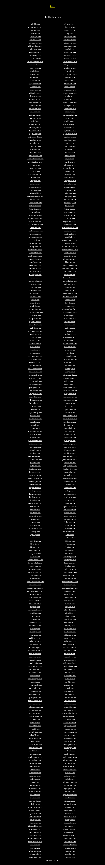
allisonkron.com (35, 93)
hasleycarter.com (70, 394)
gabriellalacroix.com (69, 375)
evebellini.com (70, 365)
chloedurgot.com (35, 262)
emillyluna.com (35, 328)
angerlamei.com (70, 140)
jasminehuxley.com (35, 431)
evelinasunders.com (35, 369)
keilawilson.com (35, 494)
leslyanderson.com (35, 528)
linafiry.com (69, 547)
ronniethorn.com (35, 726)
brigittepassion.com (70, 221)
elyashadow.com (35, 322)
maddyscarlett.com (35, 572)
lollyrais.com (70, 550)
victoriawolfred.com (70, 845)
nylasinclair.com (35, 688)
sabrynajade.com (35, 738)
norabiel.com (70, 682)
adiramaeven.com (35, 43)
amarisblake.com (35, 102)
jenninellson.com (70, 434)
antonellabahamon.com (35, 159)
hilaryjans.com (70, 403)
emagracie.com (69, 322)
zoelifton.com (70, 857)
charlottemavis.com (35, 256)
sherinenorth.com (35, 773)
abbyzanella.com (70, 24)
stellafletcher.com (35, 804)
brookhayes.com (70, 225)
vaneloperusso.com (35, 838)
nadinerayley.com (35, 647)
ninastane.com (35, 676)
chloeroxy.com (70, 262)
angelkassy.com (35, 140)
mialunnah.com (69, 622)
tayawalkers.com (35, 813)
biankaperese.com (35, 215)
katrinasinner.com (69, 481)
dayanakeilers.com (70, 281)
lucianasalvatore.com (35, 560)
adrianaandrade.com (35, 46)
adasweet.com (35, 33)
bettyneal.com (35, 212)
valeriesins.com (69, 832)
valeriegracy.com (35, 832)
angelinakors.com (69, 137)
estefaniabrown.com (70, 344)
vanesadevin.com (70, 838)
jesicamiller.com (70, 438)
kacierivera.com (70, 463)
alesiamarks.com (70, 55)
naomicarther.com (69, 647)
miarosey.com (35, 629)
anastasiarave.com (69, 124)
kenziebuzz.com (70, 497)
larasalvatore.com (35, 516)
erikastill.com (35, 340)
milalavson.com (70, 632)
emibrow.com (70, 325)
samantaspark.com (35, 745)
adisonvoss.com (70, 43)
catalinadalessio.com (69, 246)
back (52, 6)
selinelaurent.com (35, 766)
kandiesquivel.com (70, 469)
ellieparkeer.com (35, 319)
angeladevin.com (70, 131)
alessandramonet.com (35, 62)
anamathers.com (35, 124)
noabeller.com (70, 679)
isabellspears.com (69, 422)
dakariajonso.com (35, 275)
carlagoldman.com (35, 237)
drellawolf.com (35, 297)
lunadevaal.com (35, 566)
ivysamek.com (35, 428)
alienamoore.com (70, 77)
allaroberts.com (35, 90)
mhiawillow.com (70, 610)
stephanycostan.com (35, 807)
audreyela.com (35, 184)
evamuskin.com (35, 359)
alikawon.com (35, 80)
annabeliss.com (35, 146)
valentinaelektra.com (69, 829)
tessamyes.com (35, 820)
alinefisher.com (69, 80)
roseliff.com (35, 729)
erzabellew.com (69, 340)
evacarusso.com (70, 347)
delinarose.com (69, 284)
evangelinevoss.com (70, 359)
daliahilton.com (69, 275)
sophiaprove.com (70, 788)
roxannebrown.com (70, 732)
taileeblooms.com (35, 810)
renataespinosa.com (35, 716)
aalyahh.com (35, 24)
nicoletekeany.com (35, 666)
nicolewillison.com (70, 666)
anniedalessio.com (35, 156)
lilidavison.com (35, 541)
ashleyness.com (69, 178)
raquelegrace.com (35, 713)
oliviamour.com (70, 691)
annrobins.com (70, 156)
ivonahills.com (35, 425)
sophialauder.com (70, 785)
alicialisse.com (35, 77)
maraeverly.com (70, 585)
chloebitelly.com (70, 256)
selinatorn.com (70, 763)
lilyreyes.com (35, 547)
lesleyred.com (35, 525)
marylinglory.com (69, 597)
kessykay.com (35, 500)
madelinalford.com (70, 572)
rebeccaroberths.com (69, 713)
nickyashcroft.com (70, 663)
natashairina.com (35, 660)
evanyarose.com (35, 362)
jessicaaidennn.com (35, 441)
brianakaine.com (35, 221)
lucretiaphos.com (70, 560)
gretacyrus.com (69, 384)
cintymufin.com (35, 265)
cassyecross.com (35, 243)
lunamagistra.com (35, 569)
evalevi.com (69, 353)
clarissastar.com (35, 268)
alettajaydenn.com (69, 65)
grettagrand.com (35, 387)
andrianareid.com (35, 131)
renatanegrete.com (69, 716)
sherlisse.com (70, 773)
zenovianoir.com (35, 857)
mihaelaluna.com (70, 629)
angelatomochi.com (35, 137)
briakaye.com (70, 218)
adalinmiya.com (70, 27)
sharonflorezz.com (70, 770)
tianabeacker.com (70, 823)
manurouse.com (35, 585)
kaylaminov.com (35, 488)
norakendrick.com (35, 685)
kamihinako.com (35, 469)
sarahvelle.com (69, 751)
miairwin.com (35, 619)
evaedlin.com (35, 350)
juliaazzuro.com (70, 450)
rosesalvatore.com (35, 732)
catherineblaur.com (35, 250)
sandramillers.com (35, 748)
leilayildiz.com (69, 522)
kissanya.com (35, 506)
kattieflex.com (70, 485)
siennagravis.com (35, 776)
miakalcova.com (70, 619)
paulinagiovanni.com (35, 707)
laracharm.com (35, 513)
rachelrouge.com (70, 710)
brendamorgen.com (35, 218)
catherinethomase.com (70, 250)
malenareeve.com (70, 579)
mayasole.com (70, 607)
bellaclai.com (35, 199)
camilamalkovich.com (70, 228)
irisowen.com (35, 416)
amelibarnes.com (70, 109)
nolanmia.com (35, 682)
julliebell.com (35, 463)
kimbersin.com (69, 503)
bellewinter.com (35, 209)
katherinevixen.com (35, 478)
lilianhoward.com (70, 538)
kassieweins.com (35, 475)
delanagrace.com (35, 284)
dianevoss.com (35, 293)
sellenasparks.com (69, 766)
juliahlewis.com (70, 453)
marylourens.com (35, 600)
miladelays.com (35, 632)
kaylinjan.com (70, 491)
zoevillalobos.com (52, 860)
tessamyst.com (70, 820)
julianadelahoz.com (70, 456)
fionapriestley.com (35, 375)
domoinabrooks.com (69, 293)
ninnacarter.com (70, 676)
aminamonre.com (35, 115)
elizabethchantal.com (69, 309)
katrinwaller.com (35, 485)
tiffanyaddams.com (35, 826)
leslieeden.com (69, 525)
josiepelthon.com (35, 450)
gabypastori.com (35, 378)
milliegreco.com (35, 638)
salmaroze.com (35, 741)
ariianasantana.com (35, 174)
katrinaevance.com (70, 478)
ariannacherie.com (69, 168)
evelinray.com (70, 369)
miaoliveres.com (35, 625)
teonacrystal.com (35, 817)
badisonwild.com (35, 193)
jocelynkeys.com (70, 447)
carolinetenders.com (35, 240)
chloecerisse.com (35, 259)
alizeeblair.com (69, 87)
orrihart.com (69, 694)
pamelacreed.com (70, 698)
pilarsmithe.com (70, 707)
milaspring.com (35, 635)
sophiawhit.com (70, 792)
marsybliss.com (69, 594)
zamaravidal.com (35, 854)
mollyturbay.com (35, 644)
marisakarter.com (35, 594)
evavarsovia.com (70, 362)
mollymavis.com (70, 641)
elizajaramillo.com (70, 312)
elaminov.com (70, 300)
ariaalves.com (35, 165)
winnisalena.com (35, 851)
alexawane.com (35, 68)
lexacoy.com (35, 532)
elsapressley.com (70, 319)
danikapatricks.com (70, 278)
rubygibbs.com (35, 735)
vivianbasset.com (70, 848)
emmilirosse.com (35, 334)
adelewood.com (35, 40)
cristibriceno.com (35, 272)
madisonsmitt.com (69, 575)
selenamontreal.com (70, 760)
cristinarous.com (70, 272)
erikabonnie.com (70, 334)
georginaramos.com (70, 378)
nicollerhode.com (35, 669)
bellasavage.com (70, 203)
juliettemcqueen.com (69, 459)
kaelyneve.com (35, 466)
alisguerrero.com (35, 84)
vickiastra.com (35, 845)
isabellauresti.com (35, 419)
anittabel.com (35, 143)
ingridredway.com (35, 412)
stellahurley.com (70, 804)
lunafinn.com (70, 566)
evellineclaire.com (35, 372)
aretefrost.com (70, 162)
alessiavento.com (35, 65)
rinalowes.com (35, 723)
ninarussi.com (70, 672)
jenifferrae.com (35, 434)
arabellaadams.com (35, 162)
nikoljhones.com (35, 672)
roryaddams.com (70, 726)
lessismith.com (69, 528)
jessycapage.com (35, 447)
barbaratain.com (70, 193)
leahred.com (35, 519)
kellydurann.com (70, 494)
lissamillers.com (35, 550)
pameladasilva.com (35, 701)
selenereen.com (35, 763)
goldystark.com (69, 381)
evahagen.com (35, 353)
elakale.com (35, 300)
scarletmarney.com (35, 757)
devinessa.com (70, 287)
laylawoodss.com (70, 516)
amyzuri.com (70, 118)
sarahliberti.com (35, 751)
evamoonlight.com (35, 356)
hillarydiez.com (35, 406)
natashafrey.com (70, 657)
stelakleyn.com (69, 801)
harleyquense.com (35, 394)
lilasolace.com (35, 538)
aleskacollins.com (35, 59)
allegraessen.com (70, 90)
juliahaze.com (35, 453)
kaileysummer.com (70, 466)
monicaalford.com (69, 644)
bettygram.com (69, 209)
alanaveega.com (35, 55)
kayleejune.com (35, 491)
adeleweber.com (70, 37)
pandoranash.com (35, 704)
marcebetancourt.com (35, 588)
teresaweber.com (70, 817)
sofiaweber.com (70, 776)
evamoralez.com (70, 356)
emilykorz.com (69, 328)
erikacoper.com (35, 337)
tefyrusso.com (70, 813)
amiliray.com (70, 112)
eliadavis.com (35, 306)
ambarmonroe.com (70, 102)
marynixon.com (70, 600)
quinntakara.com (35, 710)
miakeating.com (35, 622)
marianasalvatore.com (35, 591)
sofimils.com (69, 779)
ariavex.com (69, 171)
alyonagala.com (35, 96)
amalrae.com (69, 96)
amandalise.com (35, 99)
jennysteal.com (35, 438)
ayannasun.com (35, 190)
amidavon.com (35, 112)
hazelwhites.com (35, 397)
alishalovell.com (70, 84)
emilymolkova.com (35, 331)
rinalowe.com (70, 719)
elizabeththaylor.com (35, 312)
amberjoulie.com (70, 106)
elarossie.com (35, 303)
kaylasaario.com (70, 488)
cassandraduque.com (69, 240)
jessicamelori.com (35, 444)
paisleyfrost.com (35, 698)
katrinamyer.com (35, 481)
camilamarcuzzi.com (35, 231)
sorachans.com (70, 798)
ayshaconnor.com (70, 190)
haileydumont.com (70, 387)
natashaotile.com (70, 660)
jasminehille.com (70, 428)
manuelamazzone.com (70, 582)
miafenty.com (70, 616)
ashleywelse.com (70, 181)
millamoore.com (70, 635)
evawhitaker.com (35, 365)
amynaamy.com (35, 118)
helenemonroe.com (70, 400)
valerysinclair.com (69, 835)
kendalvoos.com (35, 497)
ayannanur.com (69, 187)
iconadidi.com (35, 409)
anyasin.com (69, 159)
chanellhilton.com (35, 253)
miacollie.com (70, 613)
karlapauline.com (70, 472)
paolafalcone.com (69, 704)
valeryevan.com (35, 835)
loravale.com (69, 553)
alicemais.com (70, 71)
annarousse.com (70, 146)
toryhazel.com (70, 826)
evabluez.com (35, 347)
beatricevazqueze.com (35, 196)
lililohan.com (70, 541)
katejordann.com (70, 475)
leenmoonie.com (70, 519)
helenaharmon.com (70, 397)
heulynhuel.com (35, 403)
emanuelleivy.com (35, 325)
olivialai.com (70, 688)
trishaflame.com (35, 829)
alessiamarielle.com (70, 62)
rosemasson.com (70, 729)
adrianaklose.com (70, 46)
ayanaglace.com (35, 187)
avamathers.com (70, 184)
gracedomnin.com (35, 384)
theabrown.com (35, 823)
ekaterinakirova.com (69, 297)
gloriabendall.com (35, 381)
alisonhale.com (35, 87)
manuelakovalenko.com (35, 582)
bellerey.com (69, 206)
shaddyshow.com (52, 17)
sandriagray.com (70, 748)
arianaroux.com (35, 168)
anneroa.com (69, 149)
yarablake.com (70, 851)
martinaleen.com (35, 597)
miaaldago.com (35, 613)
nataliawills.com (70, 651)
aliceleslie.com (35, 71)
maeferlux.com (35, 579)
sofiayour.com (35, 779)
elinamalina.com (35, 309)
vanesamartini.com (35, 842)
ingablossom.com (70, 409)
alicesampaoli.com (70, 74)
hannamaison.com (35, 391)
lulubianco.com (69, 563)
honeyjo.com (69, 406)
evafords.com (70, 350)
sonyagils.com (35, 785)
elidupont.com (70, 306)
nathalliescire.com (35, 663)
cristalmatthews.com (69, 268)
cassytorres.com (70, 243)
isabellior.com (35, 422)
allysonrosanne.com (70, 93)
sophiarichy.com (35, 792)
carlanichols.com (70, 237)
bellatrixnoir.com (35, 206)
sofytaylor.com (35, 782)
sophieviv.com (35, 798)
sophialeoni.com (35, 788)
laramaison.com (70, 513)
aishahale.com (70, 49)
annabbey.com (70, 143)
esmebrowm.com (35, 344)
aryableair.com (70, 174)
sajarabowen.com (70, 738)
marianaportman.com (69, 588)
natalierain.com (69, 654)
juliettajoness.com (35, 459)
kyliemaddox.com (69, 506)
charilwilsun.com (70, 253)
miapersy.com (70, 625)
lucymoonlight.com (35, 563)
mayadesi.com (70, 604)
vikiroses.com (35, 848)
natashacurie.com (35, 657)
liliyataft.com (35, 544)
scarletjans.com (69, 754)
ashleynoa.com (35, 181)
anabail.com (35, 121)
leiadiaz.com (35, 522)
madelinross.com (35, 575)
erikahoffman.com (69, 337)
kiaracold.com (70, 500)
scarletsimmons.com (69, 757)
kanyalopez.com (35, 472)
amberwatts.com (35, 109)
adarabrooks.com (70, 30)
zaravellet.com (70, 854)
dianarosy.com (70, 290)
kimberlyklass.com (35, 503)
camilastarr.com (70, 231)
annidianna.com (35, 152)
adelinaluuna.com (69, 40)
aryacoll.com (35, 178)
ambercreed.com (35, 106)
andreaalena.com (70, 127)
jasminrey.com (70, 431)
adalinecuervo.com (35, 27)
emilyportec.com (70, 331)
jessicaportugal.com (70, 444)
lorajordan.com (35, 553)
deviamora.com (35, 287)
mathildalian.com (35, 604)
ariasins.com (35, 171)
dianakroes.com (35, 290)
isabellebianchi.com (70, 419)
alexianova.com (70, 68)
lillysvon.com (70, 544)
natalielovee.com (35, 654)
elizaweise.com (35, 315)
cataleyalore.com (35, 246)
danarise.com (35, 278)
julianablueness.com (35, 456)
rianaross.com (35, 719)
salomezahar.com (70, 741)
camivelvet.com (35, 234)
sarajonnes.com (35, 754)
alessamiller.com (70, 59)
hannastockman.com (69, 391)
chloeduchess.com (69, 259)
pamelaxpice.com (70, 701)
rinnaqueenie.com (69, 723)
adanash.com (35, 30)
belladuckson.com (35, 203)
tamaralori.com (69, 810)
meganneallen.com (35, 610)
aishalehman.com (35, 52)
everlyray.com (70, 372)
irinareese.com (70, 412)
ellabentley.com (70, 315)
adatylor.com (69, 33)
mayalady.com (35, 607)
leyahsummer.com (69, 532)
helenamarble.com (35, 400)
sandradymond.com (70, 745)
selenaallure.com (35, 760)
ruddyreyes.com (70, 735)
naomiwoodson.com (35, 651)
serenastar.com (35, 770)
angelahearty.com (35, 134)
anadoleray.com (70, 121)
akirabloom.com (70, 52)
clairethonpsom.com (70, 265)
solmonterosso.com (70, 782)
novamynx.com (69, 685)
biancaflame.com (70, 212)
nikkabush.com (69, 669)
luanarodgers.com (69, 557)
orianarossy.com (35, 694)
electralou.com (70, 303)
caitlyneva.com (35, 228)
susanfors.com (70, 807)
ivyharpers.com (69, 425)
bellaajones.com (70, 196)
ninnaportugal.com (35, 679)
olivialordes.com (35, 691)
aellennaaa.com (35, 49)
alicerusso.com (35, 74)
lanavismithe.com (69, 510)
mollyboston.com (35, 641)
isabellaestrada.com (70, 416)
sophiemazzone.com (70, 795)
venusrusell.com (70, 842)
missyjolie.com (69, 638)
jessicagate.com (70, 441)
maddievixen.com (69, 569)
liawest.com (70, 535)
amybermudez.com (70, 115)
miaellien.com (35, 616)
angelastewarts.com (70, 134)
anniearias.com (69, 152)
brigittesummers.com (35, 225)
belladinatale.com (69, 199)
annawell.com (35, 149)
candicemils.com (70, 234)
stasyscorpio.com (35, 801)
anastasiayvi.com (35, 127)
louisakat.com (35, 557)
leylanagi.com (35, 535)
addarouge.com (35, 37)
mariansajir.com (70, 591)
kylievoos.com (35, 510)
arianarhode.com (70, 165)
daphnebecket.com (35, 281)
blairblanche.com (70, 215)
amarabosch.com (70, 99)
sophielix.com (35, 795)
